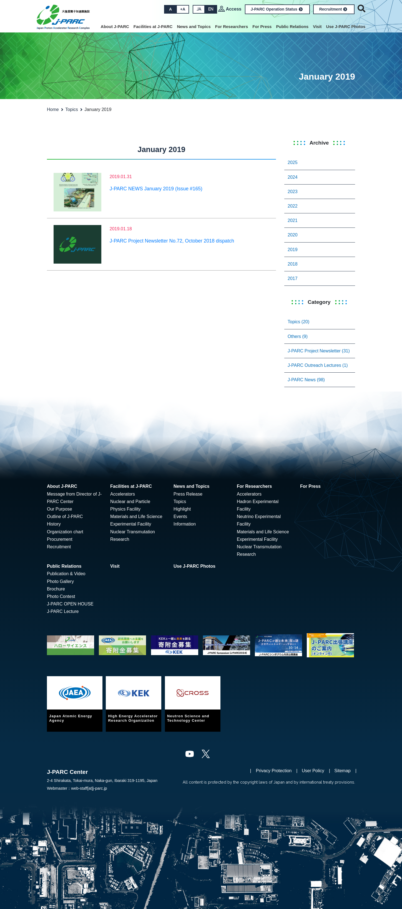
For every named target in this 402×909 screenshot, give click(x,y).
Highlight (182, 509)
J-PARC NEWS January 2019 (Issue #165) (156, 188)
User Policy (313, 770)
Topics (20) (298, 321)
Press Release (188, 494)
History (54, 524)
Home (53, 109)
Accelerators (122, 494)
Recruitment (333, 9)
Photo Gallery (60, 581)
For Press (262, 26)
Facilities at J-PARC (153, 26)
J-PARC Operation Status (277, 9)
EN (210, 9)
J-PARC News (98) (306, 379)
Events (180, 516)
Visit (317, 26)
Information (185, 524)
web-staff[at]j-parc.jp (89, 788)
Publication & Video (66, 573)
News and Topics (193, 26)
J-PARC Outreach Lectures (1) (318, 365)
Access (233, 9)
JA (199, 9)
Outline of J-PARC (65, 516)
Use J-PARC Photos (345, 26)
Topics (71, 109)
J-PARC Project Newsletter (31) (319, 351)
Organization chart (65, 531)
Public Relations (292, 26)
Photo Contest (61, 596)
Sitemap (342, 770)
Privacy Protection (274, 770)
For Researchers (231, 26)
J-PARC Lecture (63, 611)
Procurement (59, 539)
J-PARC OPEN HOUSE (70, 604)
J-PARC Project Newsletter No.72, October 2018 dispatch (172, 241)
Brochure (56, 589)
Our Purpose (59, 509)
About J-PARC (115, 26)
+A (182, 9)
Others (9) (298, 336)
